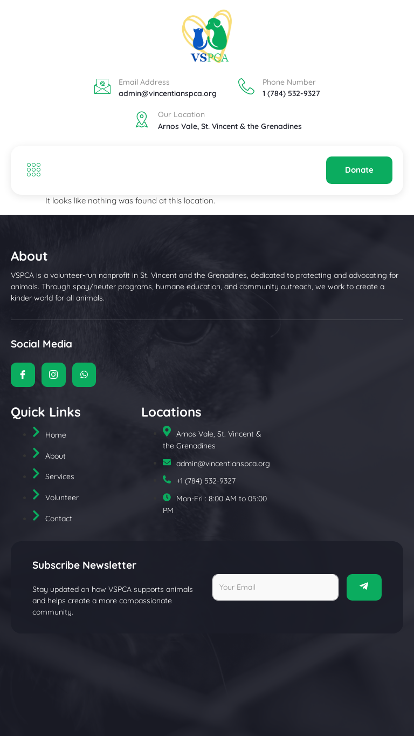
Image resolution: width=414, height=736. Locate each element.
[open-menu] (31, 170)
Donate (359, 170)
